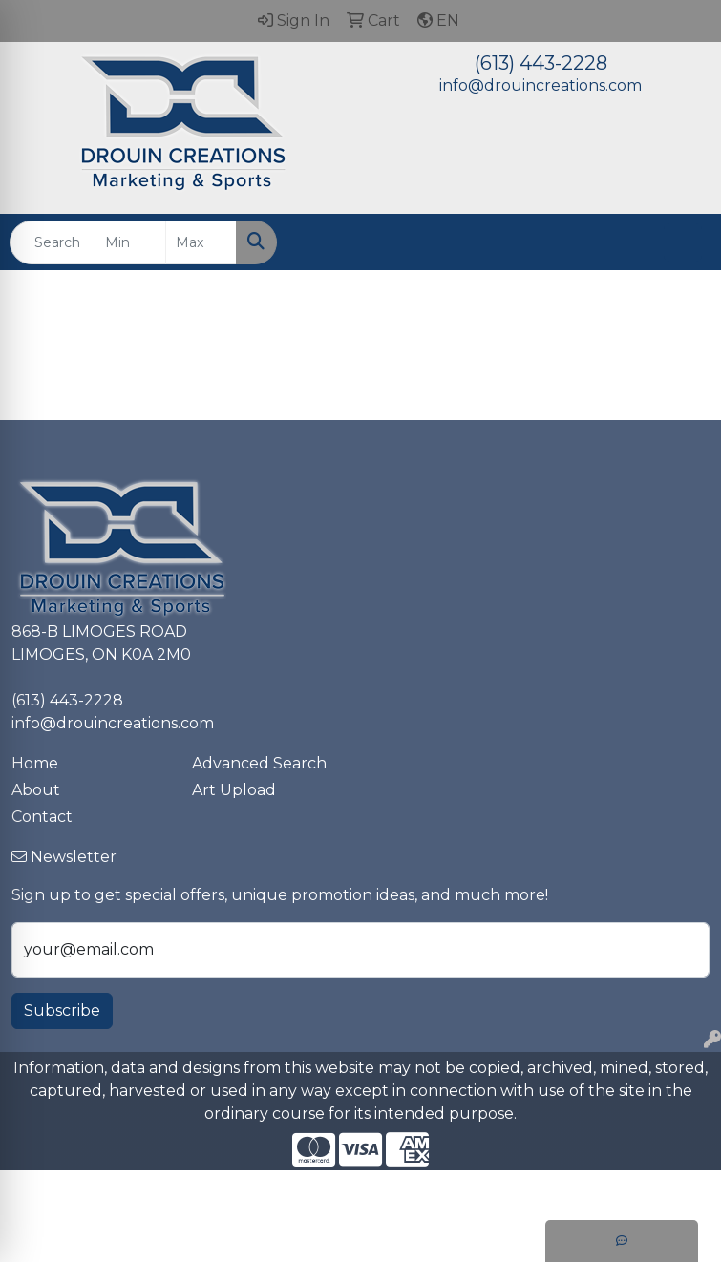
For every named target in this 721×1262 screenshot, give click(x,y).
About (35, 790)
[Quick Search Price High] (201, 242)
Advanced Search (259, 763)
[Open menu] (683, 242)
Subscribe (62, 1010)
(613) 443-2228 (541, 63)
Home (34, 763)
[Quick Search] (52, 242)
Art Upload (234, 790)
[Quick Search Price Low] (130, 242)
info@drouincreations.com (540, 85)
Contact (42, 817)
